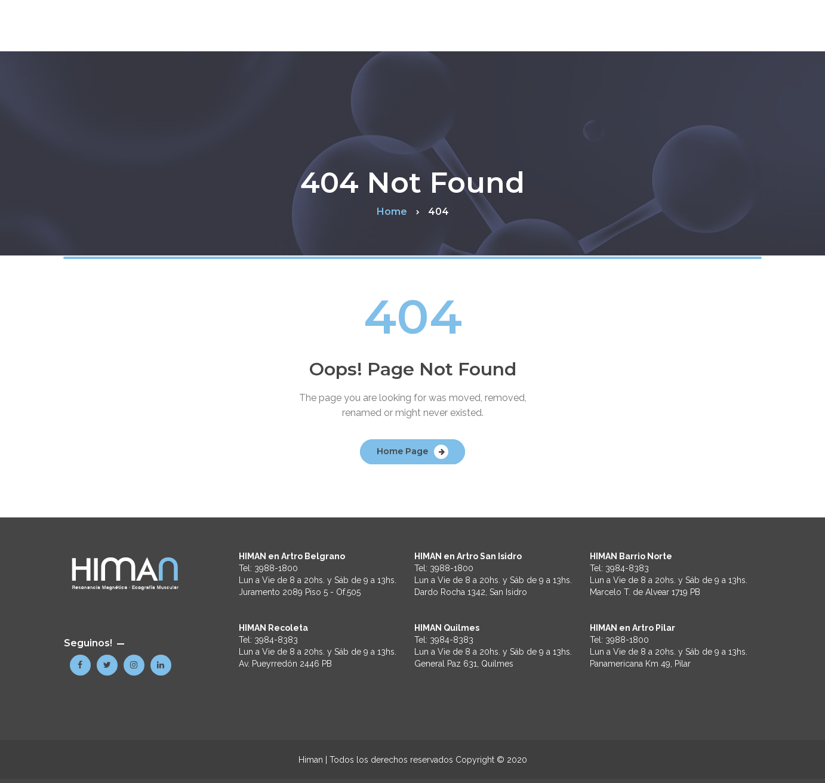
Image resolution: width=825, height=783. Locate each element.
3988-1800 (276, 568)
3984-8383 (276, 640)
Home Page (402, 451)
